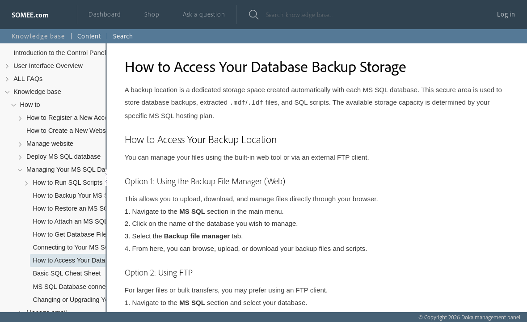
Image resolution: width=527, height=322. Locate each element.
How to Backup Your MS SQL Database (84, 195)
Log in (506, 14)
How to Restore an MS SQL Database (84, 208)
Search (123, 36)
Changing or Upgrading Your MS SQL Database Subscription (84, 299)
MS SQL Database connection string (84, 286)
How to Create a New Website (69, 130)
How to (30, 104)
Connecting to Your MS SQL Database (84, 247)
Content (89, 36)
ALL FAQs (27, 78)
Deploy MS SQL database (63, 156)
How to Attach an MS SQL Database (84, 221)
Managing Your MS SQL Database (75, 169)
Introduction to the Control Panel (59, 52)
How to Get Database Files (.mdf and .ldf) (84, 234)
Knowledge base (37, 91)
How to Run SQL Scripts (67, 182)
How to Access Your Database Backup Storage (84, 260)
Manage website (49, 143)
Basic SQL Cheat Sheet (67, 273)
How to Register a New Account (71, 117)
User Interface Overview (48, 65)
